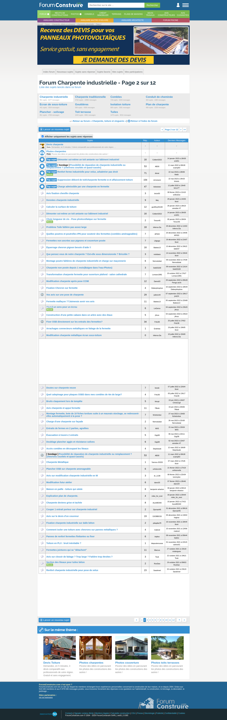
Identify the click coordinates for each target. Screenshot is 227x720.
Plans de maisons (133, 14)
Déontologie (149, 713)
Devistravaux (150, 14)
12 (173, 620)
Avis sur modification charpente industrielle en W (72, 475)
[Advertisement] (113, 361)
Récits (60, 14)
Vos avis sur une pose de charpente (65, 294)
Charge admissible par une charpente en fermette (83, 186)
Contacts (69, 713)
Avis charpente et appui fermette (63, 408)
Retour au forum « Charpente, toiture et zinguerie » (99, 121)
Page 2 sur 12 (171, 129)
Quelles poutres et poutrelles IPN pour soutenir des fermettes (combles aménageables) (91, 234)
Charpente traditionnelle (90, 96)
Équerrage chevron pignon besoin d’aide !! (68, 247)
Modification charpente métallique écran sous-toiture (74, 335)
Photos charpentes (56, 151)
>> (185, 129)
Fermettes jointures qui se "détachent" (66, 550)
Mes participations (134, 72)
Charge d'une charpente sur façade (64, 421)
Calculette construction (120, 713)
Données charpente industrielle (62, 200)
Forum (43, 14)
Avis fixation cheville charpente (62, 193)
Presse (140, 713)
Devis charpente (54, 144)
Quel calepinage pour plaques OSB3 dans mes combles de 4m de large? (84, 394)
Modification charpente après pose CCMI (67, 281)
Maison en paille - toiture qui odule (64, 489)
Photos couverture (127, 662)
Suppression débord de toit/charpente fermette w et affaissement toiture (95, 180)
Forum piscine (170, 20)
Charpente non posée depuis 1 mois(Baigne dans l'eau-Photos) (79, 267)
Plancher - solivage (52, 111)
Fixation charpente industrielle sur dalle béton (70, 523)
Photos (75, 14)
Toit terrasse (83, 111)
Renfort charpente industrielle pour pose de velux (72, 570)
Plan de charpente (157, 104)
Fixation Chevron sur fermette (62, 288)
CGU (133, 713)
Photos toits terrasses (165, 662)
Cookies (181, 713)
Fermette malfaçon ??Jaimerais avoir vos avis (70, 301)
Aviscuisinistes (183, 14)
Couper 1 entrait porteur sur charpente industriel (71, 509)
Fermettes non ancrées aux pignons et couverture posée (75, 240)
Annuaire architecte (133, 20)
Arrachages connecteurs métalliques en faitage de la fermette (78, 328)
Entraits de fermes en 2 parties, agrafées (67, 428)
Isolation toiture (121, 104)
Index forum (49, 72)
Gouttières (81, 104)
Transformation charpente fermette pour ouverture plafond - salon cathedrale (86, 274)
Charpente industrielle (54, 96)
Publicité (159, 713)
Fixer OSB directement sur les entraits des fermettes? (74, 321)
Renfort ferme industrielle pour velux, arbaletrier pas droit (87, 172)
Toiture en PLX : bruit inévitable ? (63, 543)
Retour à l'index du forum (144, 121)
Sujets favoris (103, 72)
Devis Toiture (51, 662)
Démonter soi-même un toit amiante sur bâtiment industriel (88, 159)
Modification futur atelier (59, 482)
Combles (116, 96)
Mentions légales (102, 713)
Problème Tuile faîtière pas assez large (66, 227)
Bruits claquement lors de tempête (64, 401)
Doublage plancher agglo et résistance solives (70, 442)
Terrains (116, 14)
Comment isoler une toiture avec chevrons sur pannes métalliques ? (82, 529)
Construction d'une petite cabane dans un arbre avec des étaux (79, 315)
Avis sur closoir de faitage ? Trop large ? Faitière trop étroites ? (79, 556)
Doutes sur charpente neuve (61, 387)
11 (170, 620)
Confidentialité (171, 713)
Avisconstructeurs (166, 14)
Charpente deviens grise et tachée (64, 502)
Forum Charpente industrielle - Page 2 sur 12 (97, 82)
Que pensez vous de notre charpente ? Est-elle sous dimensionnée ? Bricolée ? (88, 254)
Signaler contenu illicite (84, 713)
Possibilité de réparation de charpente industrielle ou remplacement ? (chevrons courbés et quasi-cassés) (85, 166)
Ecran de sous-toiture (53, 104)
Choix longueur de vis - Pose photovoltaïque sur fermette (76, 219)
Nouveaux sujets (65, 72)
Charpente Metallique (57, 462)
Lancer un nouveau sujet (54, 129)
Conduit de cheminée (159, 96)
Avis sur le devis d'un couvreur (62, 516)
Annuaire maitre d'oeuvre (94, 20)
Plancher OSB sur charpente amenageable (68, 469)
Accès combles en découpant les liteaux (67, 448)
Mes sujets (117, 72)
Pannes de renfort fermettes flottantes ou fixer (70, 536)
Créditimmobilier (102, 14)
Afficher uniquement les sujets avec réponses (67, 136)
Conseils (89, 14)
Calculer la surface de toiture (61, 207)
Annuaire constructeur (56, 20)
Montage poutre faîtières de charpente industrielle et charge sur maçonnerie (86, 261)
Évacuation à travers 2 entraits (62, 435)
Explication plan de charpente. (62, 496)
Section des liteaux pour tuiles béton (65, 562)
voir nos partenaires (46, 697)
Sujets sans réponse (85, 72)
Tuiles (114, 111)
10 (166, 620)
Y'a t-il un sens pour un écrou (61, 307)
